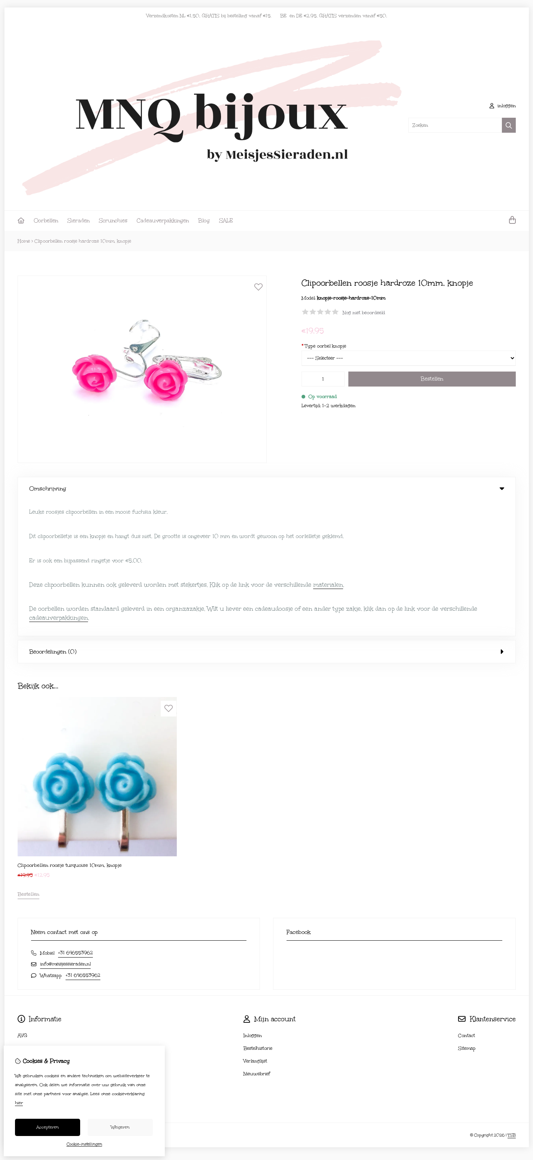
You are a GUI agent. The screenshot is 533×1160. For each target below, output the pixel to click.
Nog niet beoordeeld (364, 313)
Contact (466, 899)
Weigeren (120, 1127)
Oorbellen (46, 220)
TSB (512, 999)
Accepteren (47, 1127)
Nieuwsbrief (256, 938)
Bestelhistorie (257, 912)
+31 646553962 (75, 817)
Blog (204, 220)
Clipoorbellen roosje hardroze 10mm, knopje (82, 241)
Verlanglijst (255, 925)
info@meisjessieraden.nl (65, 828)
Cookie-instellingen (84, 1144)
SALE (226, 220)
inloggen (503, 106)
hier (19, 1103)
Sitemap (467, 912)
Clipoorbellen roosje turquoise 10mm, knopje (70, 729)
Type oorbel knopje (324, 346)
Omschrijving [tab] (266, 488)
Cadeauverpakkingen (163, 220)
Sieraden (78, 220)
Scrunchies (113, 220)
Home (24, 241)
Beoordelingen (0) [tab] (266, 515)
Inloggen (252, 899)
